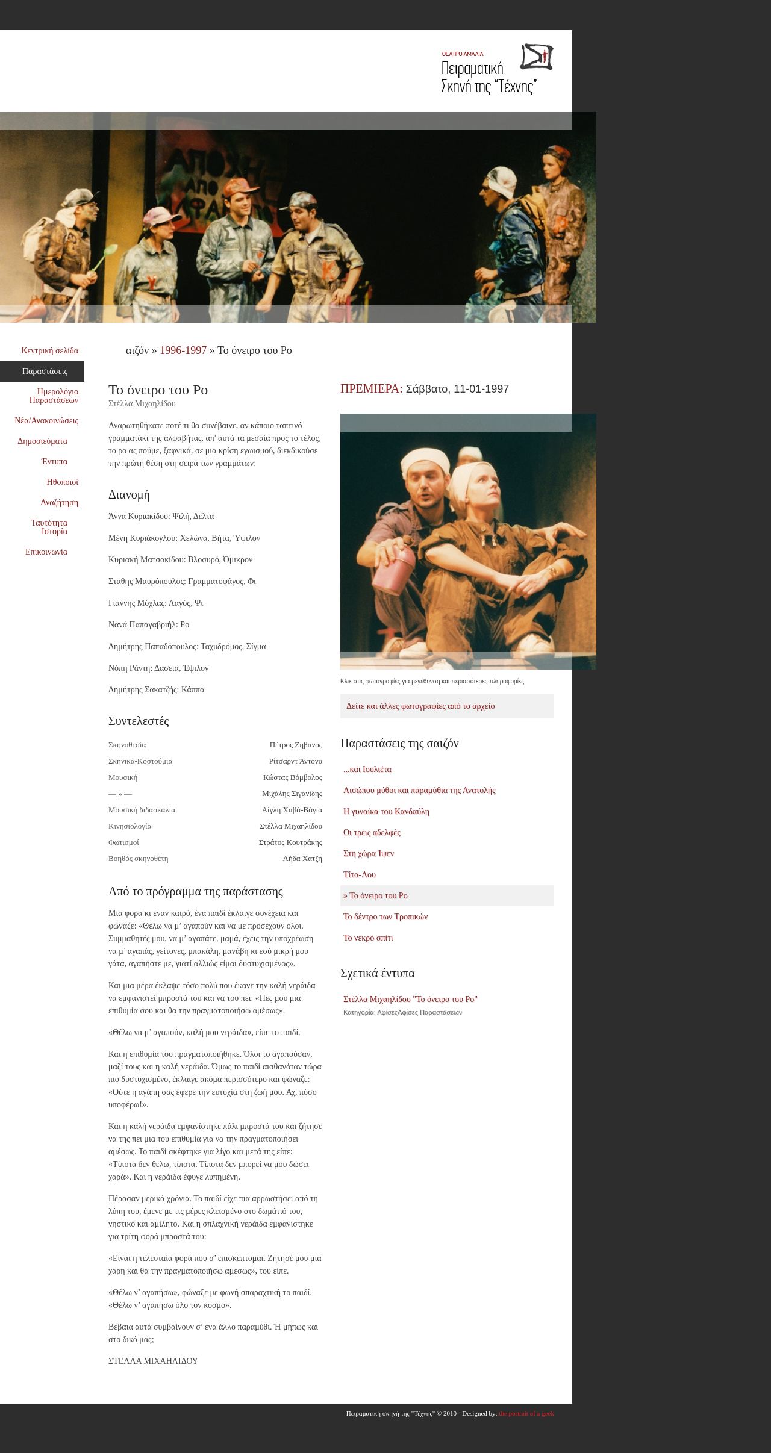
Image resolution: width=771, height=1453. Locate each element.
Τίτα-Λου (359, 874)
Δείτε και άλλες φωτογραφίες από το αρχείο (420, 706)
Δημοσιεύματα (47, 441)
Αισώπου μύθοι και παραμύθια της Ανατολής (419, 790)
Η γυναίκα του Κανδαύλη (386, 811)
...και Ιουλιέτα (367, 769)
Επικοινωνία (51, 551)
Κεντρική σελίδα (50, 350)
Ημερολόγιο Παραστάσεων (54, 396)
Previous (578, 679)
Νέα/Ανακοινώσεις (46, 420)
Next (590, 679)
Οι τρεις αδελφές (372, 832)
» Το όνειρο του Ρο (375, 895)
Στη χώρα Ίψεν (368, 853)
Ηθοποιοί (62, 482)
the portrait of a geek (526, 1413)
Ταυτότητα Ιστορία (54, 527)
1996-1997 (183, 350)
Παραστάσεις (50, 371)
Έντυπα (60, 461)
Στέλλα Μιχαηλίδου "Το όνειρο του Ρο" (447, 1005)
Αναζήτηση (59, 502)
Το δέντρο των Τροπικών (385, 916)
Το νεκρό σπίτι (368, 937)
